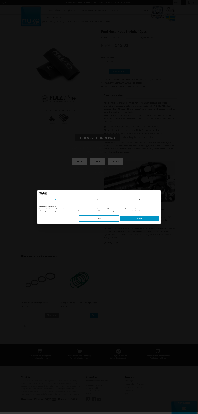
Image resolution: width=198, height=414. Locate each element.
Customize (99, 218)
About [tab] (140, 199)
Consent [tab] (57, 199)
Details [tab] (99, 199)
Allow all (139, 218)
